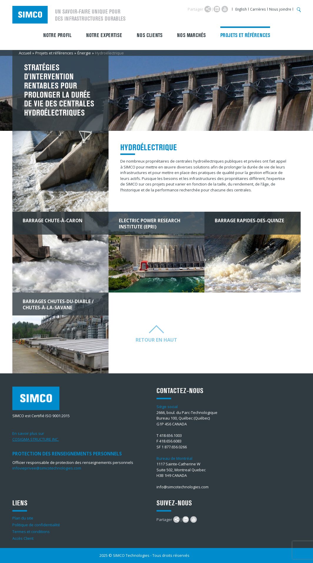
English (241, 9)
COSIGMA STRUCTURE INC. (35, 439)
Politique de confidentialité (36, 524)
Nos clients (149, 35)
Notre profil (57, 35)
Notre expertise (104, 35)
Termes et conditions (31, 531)
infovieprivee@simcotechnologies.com (46, 468)
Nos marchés (191, 35)
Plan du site (22, 518)
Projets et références (245, 35)
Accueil (25, 53)
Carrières (258, 9)
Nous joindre (280, 9)
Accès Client (23, 538)
